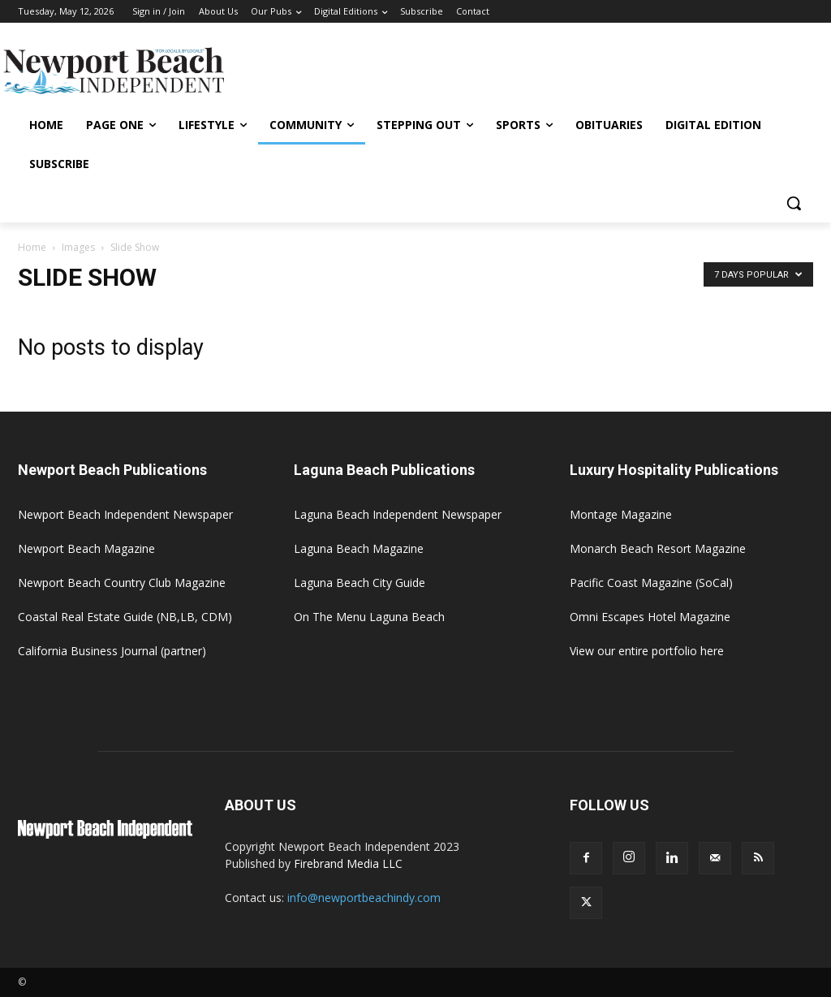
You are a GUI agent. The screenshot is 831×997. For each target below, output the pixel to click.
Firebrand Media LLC (348, 863)
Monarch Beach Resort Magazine (658, 548)
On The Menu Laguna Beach (369, 616)
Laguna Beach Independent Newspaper (398, 514)
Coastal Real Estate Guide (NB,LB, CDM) (125, 616)
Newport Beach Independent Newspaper (125, 514)
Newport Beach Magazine (86, 548)
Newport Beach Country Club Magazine (122, 582)
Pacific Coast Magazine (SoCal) (651, 582)
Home (32, 247)
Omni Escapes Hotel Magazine (650, 616)
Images (78, 247)
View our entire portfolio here (647, 650)
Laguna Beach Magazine (359, 548)
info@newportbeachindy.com (364, 897)
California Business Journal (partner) (112, 650)
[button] (793, 202)
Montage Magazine (621, 514)
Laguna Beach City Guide (359, 582)
